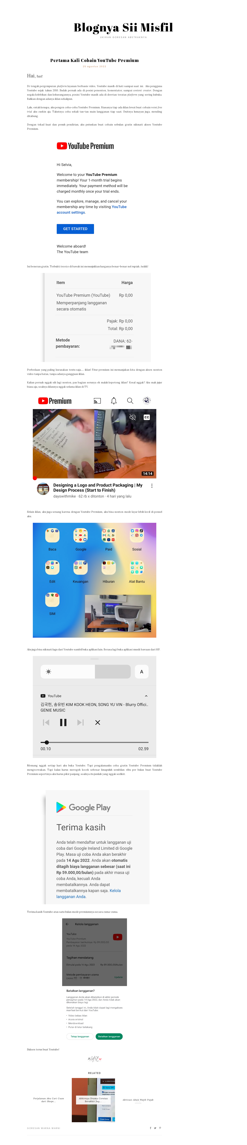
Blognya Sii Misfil (123, 27)
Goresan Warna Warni (43, 1128)
